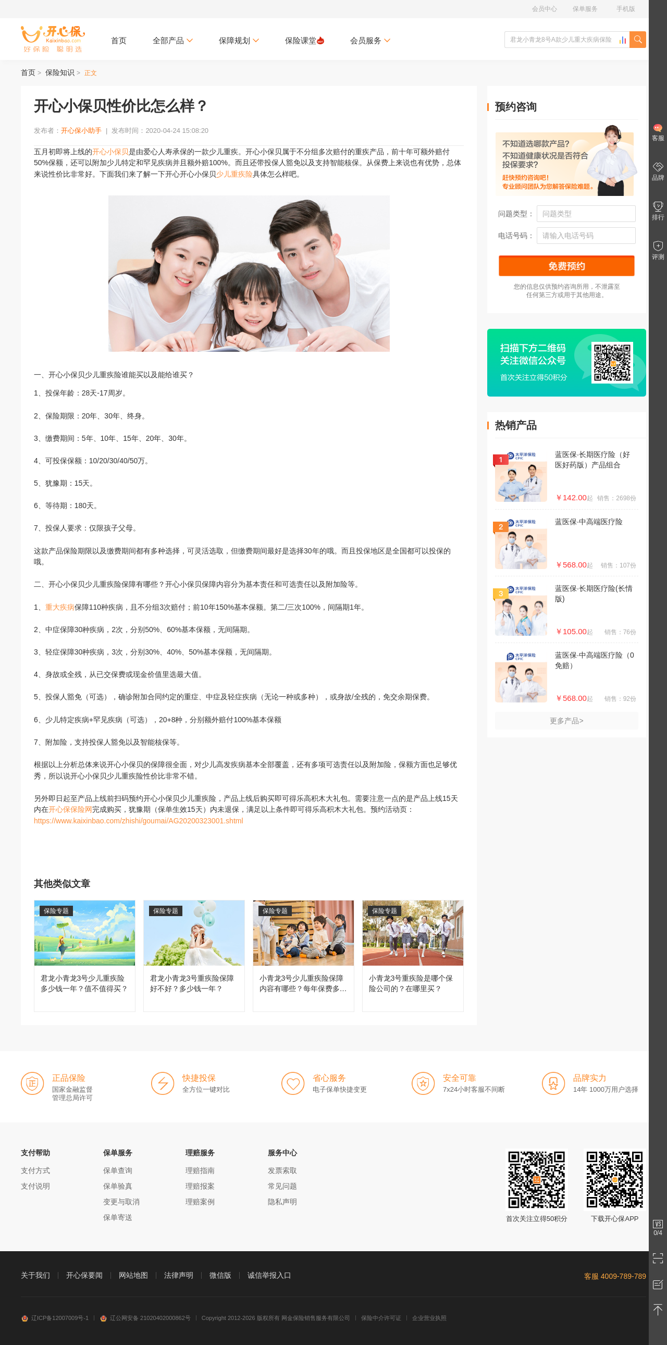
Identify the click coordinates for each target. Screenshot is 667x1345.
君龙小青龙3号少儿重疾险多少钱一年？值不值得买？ (84, 955)
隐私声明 (282, 1202)
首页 (119, 40)
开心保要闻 (84, 1275)
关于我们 (35, 1275)
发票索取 (282, 1170)
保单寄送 (117, 1217)
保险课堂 (304, 40)
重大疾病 (60, 607)
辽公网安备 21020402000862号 (145, 1318)
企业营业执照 (429, 1318)
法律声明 (178, 1275)
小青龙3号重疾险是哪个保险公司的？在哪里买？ (413, 955)
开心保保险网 (53, 39)
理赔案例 (200, 1202)
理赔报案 (200, 1186)
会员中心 (544, 9)
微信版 (220, 1275)
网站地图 (133, 1275)
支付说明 (35, 1186)
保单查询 (117, 1170)
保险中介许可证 (381, 1318)
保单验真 (117, 1186)
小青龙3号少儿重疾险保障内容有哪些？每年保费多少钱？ (303, 955)
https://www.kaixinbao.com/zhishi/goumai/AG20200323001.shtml (138, 821)
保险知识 (60, 72)
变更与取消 (121, 1202)
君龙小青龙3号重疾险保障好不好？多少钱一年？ (194, 955)
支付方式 (35, 1170)
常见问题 (282, 1186)
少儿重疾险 (234, 174)
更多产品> (566, 721)
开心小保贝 (110, 151)
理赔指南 (200, 1170)
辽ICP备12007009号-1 (55, 1318)
